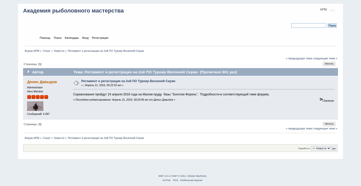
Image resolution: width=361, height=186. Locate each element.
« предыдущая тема (299, 58)
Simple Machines (196, 175)
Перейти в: (304, 148)
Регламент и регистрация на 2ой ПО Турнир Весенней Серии (128, 81)
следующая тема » (325, 58)
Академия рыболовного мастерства (73, 11)
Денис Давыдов (42, 82)
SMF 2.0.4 (164, 175)
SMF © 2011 (179, 175)
